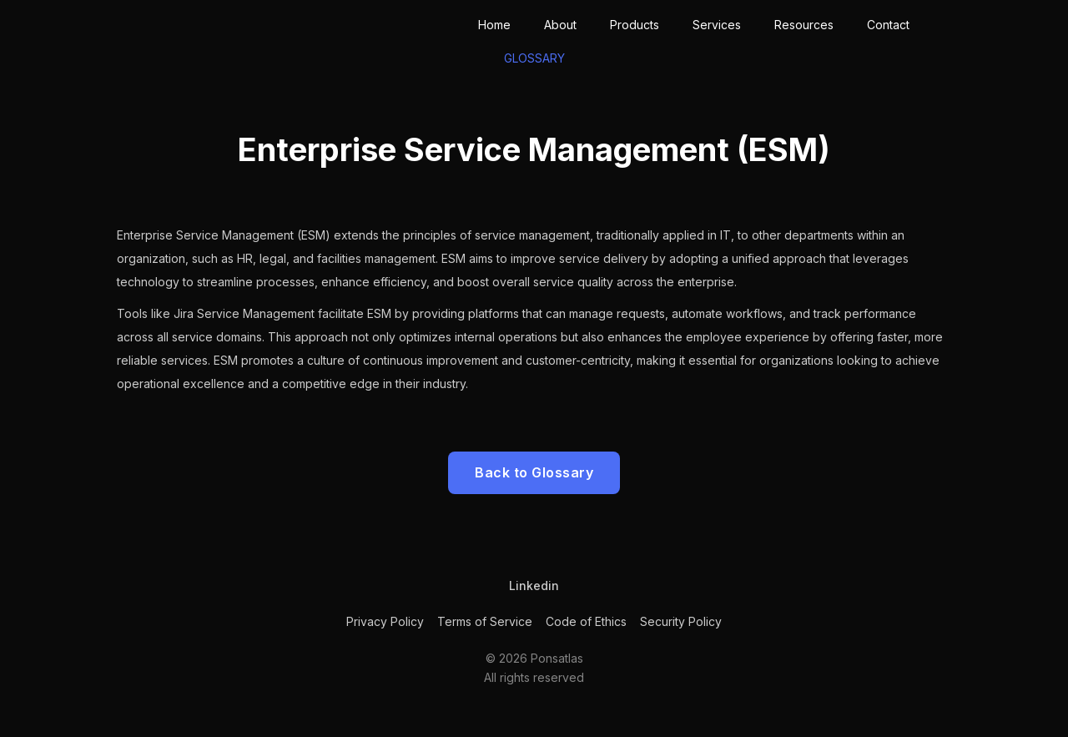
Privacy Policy (385, 621)
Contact (888, 25)
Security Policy (681, 621)
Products (634, 25)
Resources (804, 25)
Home (494, 25)
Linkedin (534, 585)
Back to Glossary (534, 472)
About (560, 25)
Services (717, 25)
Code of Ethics (586, 621)
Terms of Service (484, 621)
